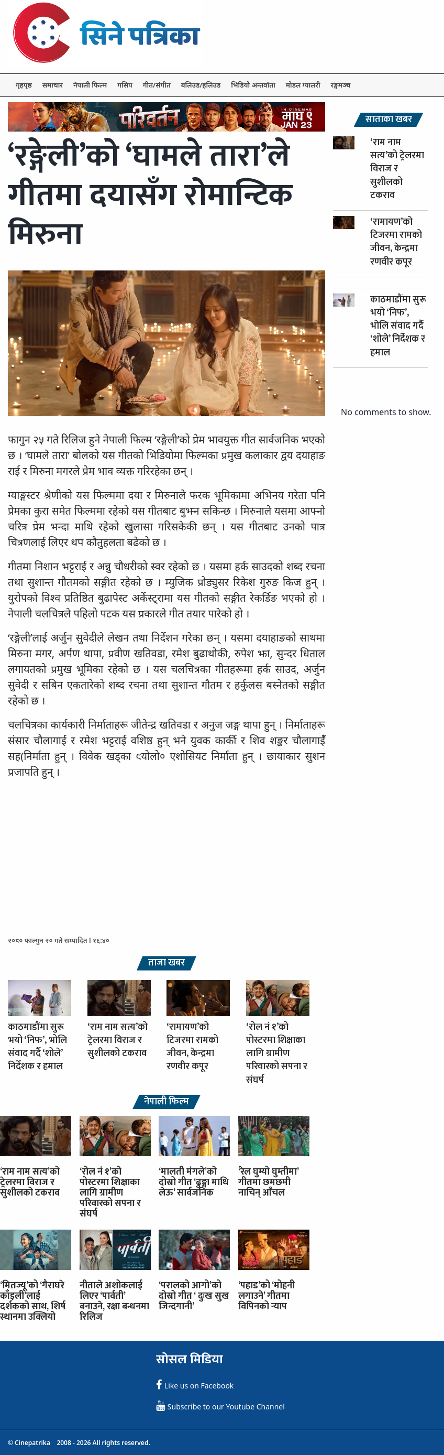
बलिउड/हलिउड (200, 85)
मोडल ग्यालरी (303, 85)
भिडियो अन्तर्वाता (253, 85)
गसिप (124, 85)
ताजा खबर (166, 963)
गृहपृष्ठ (24, 85)
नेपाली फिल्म (90, 85)
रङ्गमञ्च (341, 85)
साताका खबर (388, 120)
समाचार (52, 85)
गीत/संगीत (157, 85)
